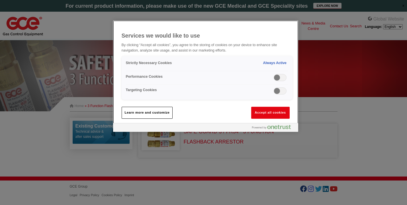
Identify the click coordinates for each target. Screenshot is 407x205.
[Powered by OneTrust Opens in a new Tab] (273, 128)
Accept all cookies (270, 112)
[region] (205, 76)
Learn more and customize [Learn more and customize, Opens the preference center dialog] (147, 112)
